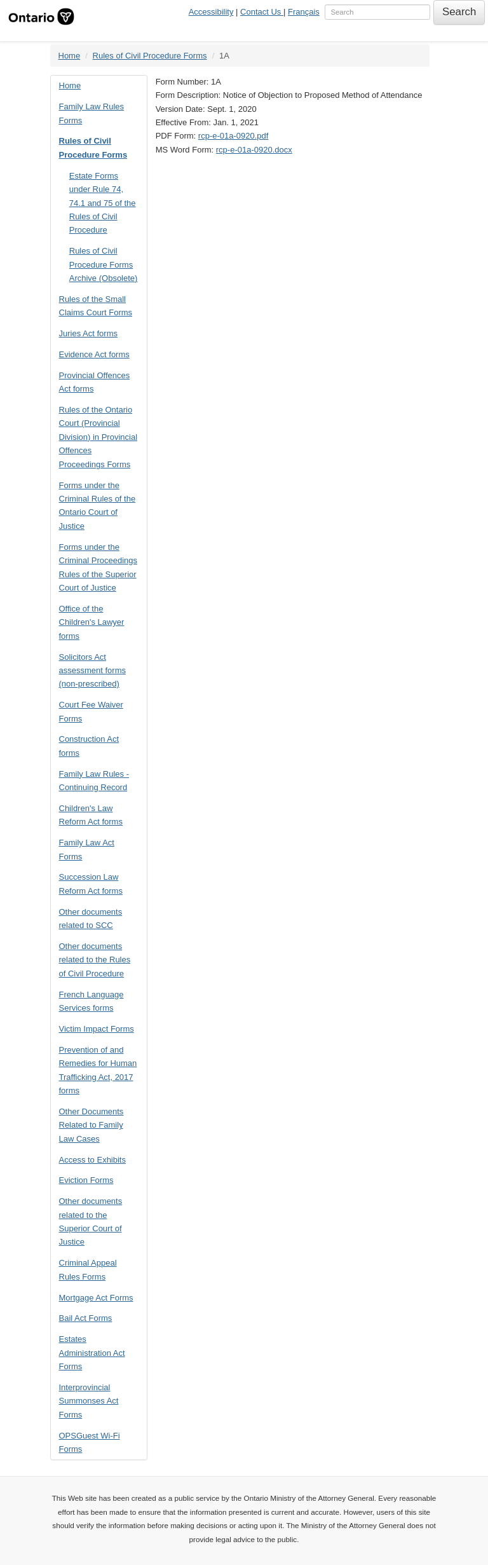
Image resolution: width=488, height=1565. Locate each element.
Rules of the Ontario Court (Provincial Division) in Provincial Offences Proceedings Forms (98, 437)
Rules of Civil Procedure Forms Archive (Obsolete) (103, 264)
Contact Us (261, 12)
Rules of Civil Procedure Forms (150, 55)
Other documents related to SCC (91, 918)
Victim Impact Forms (96, 1029)
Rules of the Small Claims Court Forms (96, 305)
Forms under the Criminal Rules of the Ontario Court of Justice (97, 506)
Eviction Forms (86, 1180)
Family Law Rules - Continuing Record (94, 780)
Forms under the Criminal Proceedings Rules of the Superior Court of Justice (98, 567)
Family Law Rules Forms (92, 113)
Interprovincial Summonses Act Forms (89, 1401)
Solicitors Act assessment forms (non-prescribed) (92, 670)
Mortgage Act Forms (96, 1297)
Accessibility (211, 12)
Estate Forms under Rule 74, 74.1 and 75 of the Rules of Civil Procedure (102, 203)
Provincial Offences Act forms (94, 382)
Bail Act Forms (85, 1318)
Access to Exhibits (92, 1160)
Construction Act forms (89, 745)
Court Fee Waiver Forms (91, 711)
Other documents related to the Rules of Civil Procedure (95, 959)
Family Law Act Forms (86, 849)
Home (69, 55)
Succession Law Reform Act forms (91, 883)
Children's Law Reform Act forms (91, 814)
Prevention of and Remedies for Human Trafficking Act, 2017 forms (98, 1070)
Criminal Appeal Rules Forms (88, 1269)
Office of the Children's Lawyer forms (92, 622)
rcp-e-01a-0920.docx (254, 149)
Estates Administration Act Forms (92, 1352)
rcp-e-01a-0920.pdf (233, 135)
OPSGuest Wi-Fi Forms (89, 1442)
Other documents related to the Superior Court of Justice (91, 1221)
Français (304, 12)
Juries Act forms (88, 333)
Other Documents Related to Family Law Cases (91, 1125)
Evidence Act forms (94, 354)
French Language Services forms (91, 1001)
